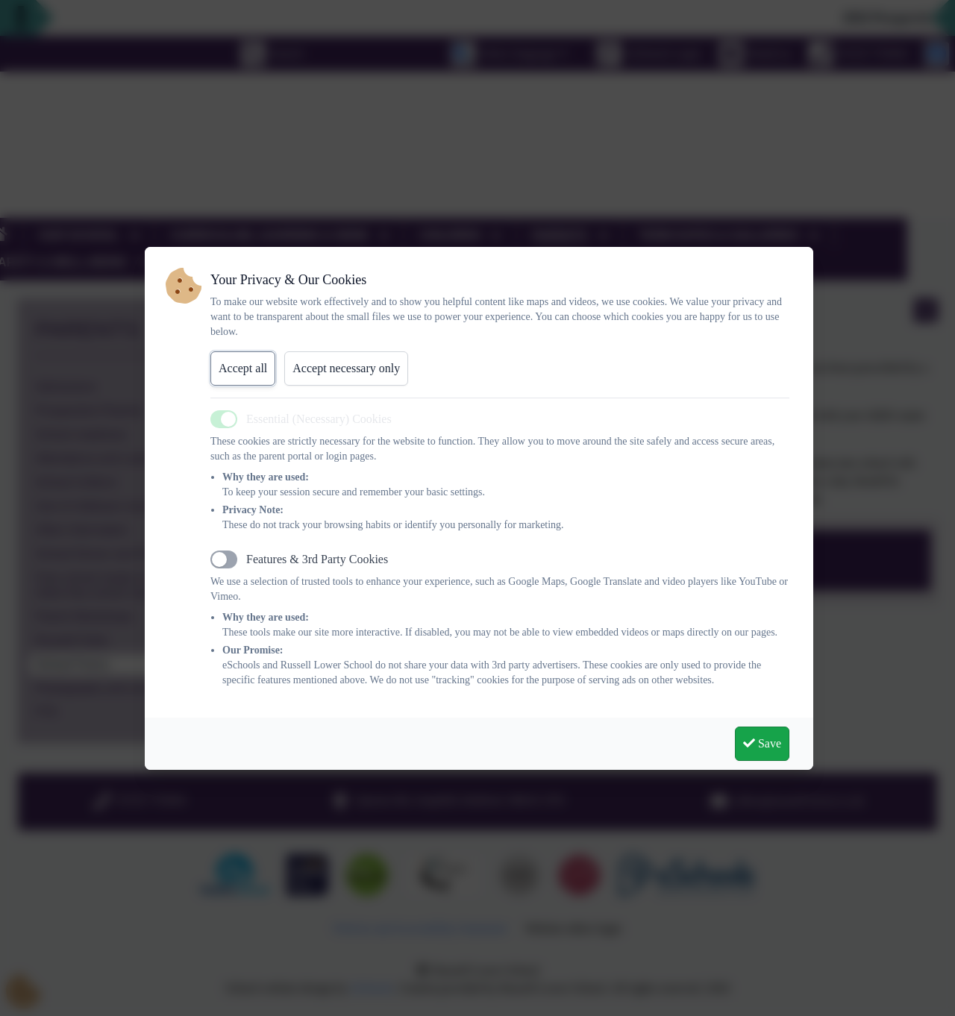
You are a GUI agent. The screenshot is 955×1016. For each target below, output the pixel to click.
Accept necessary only (346, 368)
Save (762, 743)
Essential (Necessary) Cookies (319, 419)
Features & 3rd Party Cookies (317, 559)
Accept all (243, 368)
